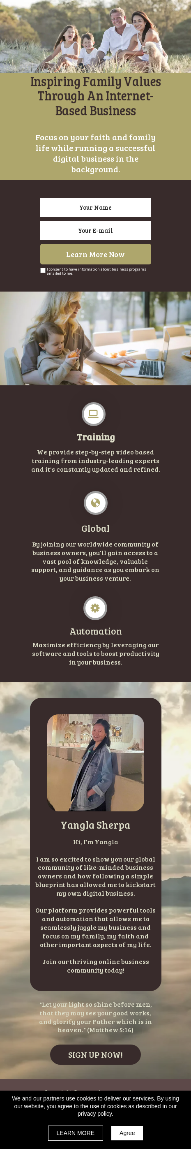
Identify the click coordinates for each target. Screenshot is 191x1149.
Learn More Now (95, 254)
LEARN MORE (76, 1133)
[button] (95, 1055)
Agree (127, 1133)
